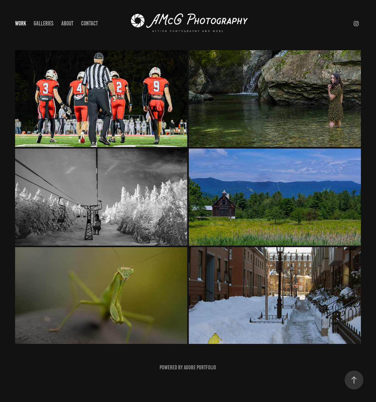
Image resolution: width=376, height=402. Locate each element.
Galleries (43, 23)
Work (20, 23)
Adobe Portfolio (200, 367)
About (67, 23)
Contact (89, 23)
